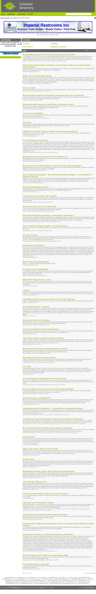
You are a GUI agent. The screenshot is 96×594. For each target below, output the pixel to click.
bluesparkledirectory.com (22, 580)
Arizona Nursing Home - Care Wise (36, 307)
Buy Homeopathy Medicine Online (36, 187)
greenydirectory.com (69, 583)
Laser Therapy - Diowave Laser (34, 482)
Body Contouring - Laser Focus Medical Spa (39, 206)
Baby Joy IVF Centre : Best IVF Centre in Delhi (40, 449)
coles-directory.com (84, 580)
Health (15, 18)
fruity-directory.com (55, 583)
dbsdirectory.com (44, 582)
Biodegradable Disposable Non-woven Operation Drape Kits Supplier (49, 55)
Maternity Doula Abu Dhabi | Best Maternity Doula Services (45, 349)
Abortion (26, 44)
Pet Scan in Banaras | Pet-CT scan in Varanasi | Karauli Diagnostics (48, 389)
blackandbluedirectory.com (62, 579)
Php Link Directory (90, 587)
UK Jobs (42, 587)
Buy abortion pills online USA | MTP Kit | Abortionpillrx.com (45, 157)
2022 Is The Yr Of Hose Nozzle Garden (37, 76)
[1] (90, 573)
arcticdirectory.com (7, 579)
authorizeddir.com (10, 577)
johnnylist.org (42, 577)
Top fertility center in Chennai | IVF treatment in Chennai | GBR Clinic (49, 299)
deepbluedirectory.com (58, 582)
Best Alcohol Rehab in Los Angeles (36, 320)
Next (94, 573)
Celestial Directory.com (6, 18)
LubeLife (26, 290)
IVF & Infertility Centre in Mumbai (35, 140)
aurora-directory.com (21, 579)
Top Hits (30, 14)
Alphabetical (92, 50)
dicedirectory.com (71, 582)
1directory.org (73, 577)
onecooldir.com (63, 577)
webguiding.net (52, 577)
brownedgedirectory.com (38, 580)
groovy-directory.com (82, 583)
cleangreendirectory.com (69, 580)
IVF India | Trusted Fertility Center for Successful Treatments (46, 494)
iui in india (27, 122)
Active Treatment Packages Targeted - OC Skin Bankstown (45, 226)
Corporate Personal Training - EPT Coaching (40, 196)
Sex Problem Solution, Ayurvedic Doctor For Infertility (43, 338)
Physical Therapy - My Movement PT (37, 398)
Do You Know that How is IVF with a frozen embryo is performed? (48, 428)
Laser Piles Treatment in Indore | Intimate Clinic (41, 329)
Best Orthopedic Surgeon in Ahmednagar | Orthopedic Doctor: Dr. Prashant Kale (53, 95)
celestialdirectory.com (53, 580)
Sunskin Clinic (28, 459)
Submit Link (11, 14)
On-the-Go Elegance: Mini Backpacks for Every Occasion (44, 378)
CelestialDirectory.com (16, 587)
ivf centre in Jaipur (30, 235)
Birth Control (28, 47)
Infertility (54, 44)
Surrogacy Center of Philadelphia (35, 269)
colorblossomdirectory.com (13, 582)
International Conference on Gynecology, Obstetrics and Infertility (48, 534)
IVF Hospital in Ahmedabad (33, 245)
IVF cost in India (29, 88)
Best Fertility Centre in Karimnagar (36, 564)
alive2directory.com (84, 577)
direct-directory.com (84, 582)
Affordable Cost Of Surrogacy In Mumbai (38, 503)
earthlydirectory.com (12, 583)
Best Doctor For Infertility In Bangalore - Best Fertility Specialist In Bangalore (52, 166)
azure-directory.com (34, 579)
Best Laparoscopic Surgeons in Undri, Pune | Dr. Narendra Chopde (48, 104)
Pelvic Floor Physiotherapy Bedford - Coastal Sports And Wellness (48, 215)
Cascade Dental (29, 437)
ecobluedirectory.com (26, 583)
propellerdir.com (21, 577)
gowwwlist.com (32, 577)
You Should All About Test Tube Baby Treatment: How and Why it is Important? (53, 419)
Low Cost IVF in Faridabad (33, 113)
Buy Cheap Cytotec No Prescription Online (39, 358)
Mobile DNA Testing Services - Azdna (37, 280)
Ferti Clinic (27, 367)
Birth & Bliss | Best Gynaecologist (36, 262)
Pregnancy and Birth (58, 47)
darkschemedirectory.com (30, 582)
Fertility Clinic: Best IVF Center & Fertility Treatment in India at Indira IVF (50, 131)
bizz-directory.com (47, 579)
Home (3, 14)
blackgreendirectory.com (79, 579)
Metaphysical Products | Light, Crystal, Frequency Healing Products (48, 471)
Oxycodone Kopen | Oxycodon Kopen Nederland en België (45, 515)
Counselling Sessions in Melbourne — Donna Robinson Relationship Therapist (53, 408)
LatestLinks (21, 14)
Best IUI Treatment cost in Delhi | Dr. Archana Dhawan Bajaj (45, 555)
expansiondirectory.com (41, 583)
